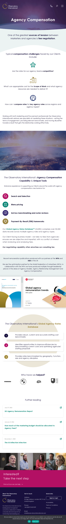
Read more (35, 521)
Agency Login (54, 498)
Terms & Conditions (52, 505)
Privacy (48, 508)
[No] (64, 519)
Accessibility (49, 502)
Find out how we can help (13, 484)
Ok (29, 521)
